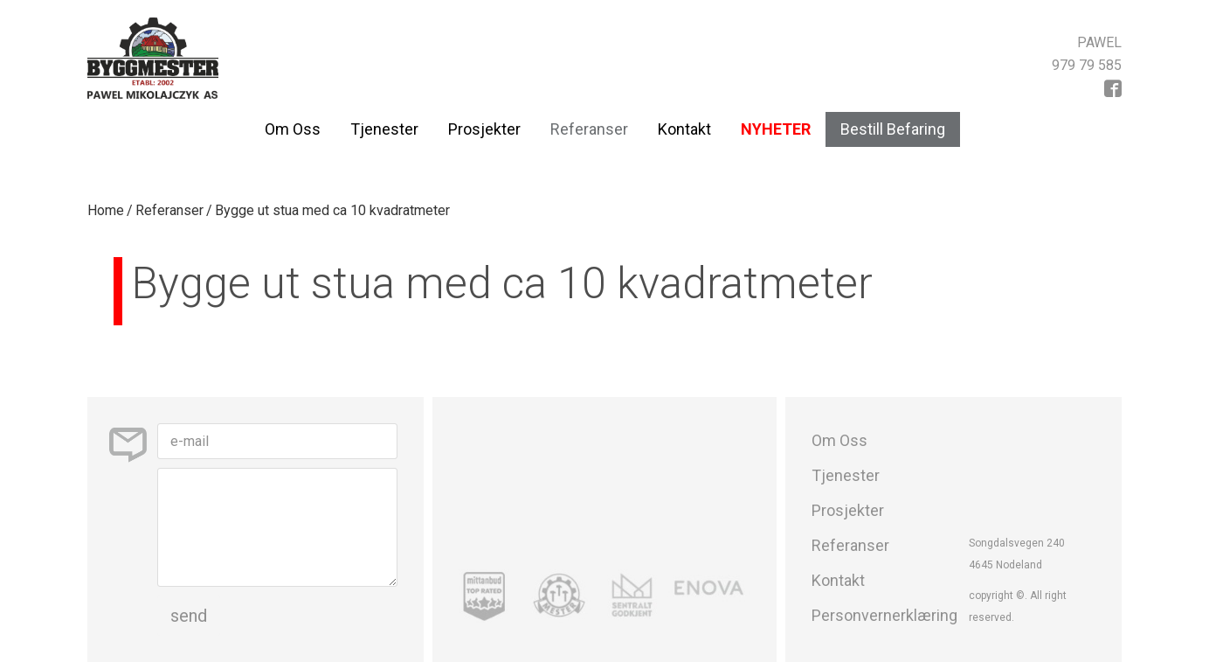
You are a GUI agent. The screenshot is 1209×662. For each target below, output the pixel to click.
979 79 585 (1087, 65)
